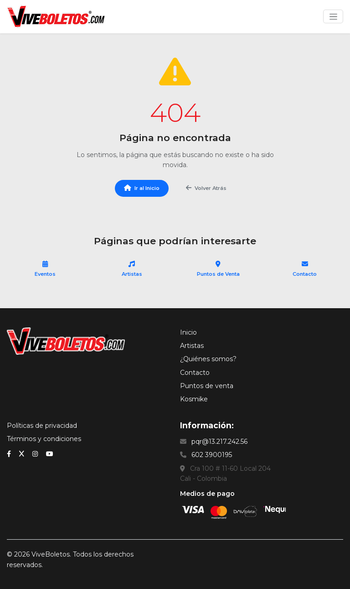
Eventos (45, 269)
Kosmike (194, 399)
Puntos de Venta (218, 269)
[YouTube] (49, 453)
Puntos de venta (206, 386)
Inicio (188, 332)
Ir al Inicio (142, 187)
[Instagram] (36, 453)
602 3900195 (211, 455)
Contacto (304, 269)
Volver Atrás (206, 187)
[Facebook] (10, 453)
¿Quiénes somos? (208, 359)
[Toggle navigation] (333, 16)
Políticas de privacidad (42, 425)
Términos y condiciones (44, 439)
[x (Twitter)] (22, 453)
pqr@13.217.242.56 (219, 441)
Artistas (132, 269)
